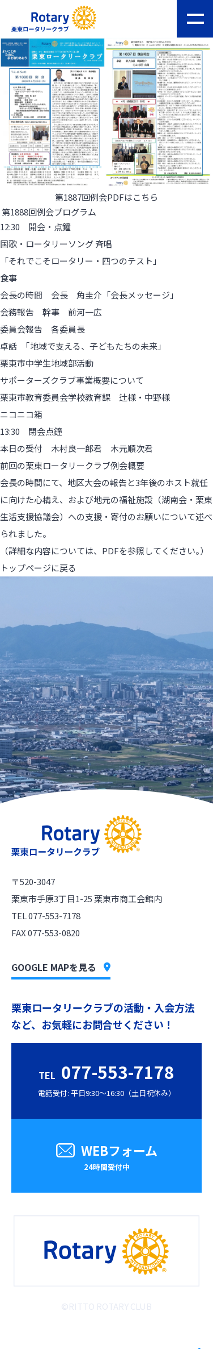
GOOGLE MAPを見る (60, 967)
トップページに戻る (38, 568)
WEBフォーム (106, 1158)
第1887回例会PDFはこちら (106, 197)
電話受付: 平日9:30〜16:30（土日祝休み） (107, 1078)
